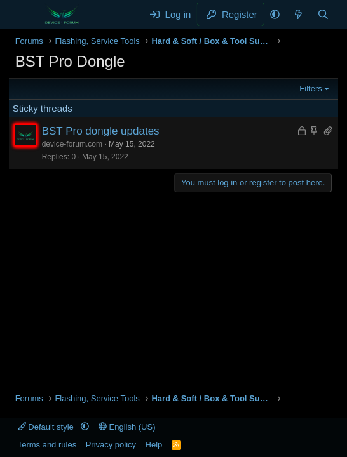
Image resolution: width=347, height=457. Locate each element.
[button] (275, 14)
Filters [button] (310, 88)
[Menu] (26, 14)
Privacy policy (111, 444)
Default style (47, 427)
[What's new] (298, 14)
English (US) (127, 427)
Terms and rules (47, 444)
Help (154, 444)
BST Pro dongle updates (101, 131)
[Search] (323, 14)
